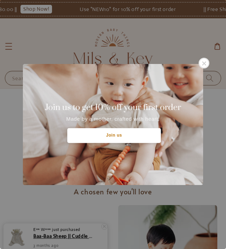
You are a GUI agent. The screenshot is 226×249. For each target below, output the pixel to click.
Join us (114, 135)
